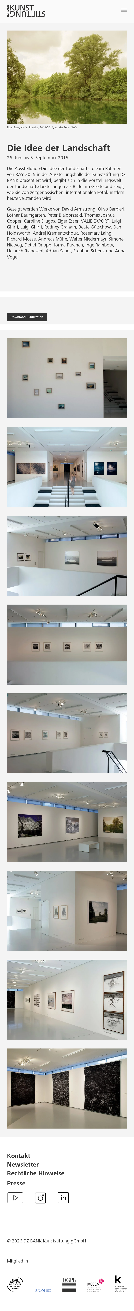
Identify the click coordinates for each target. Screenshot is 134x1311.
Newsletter (23, 1165)
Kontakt (18, 1156)
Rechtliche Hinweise (35, 1174)
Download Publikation (26, 317)
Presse (16, 1184)
